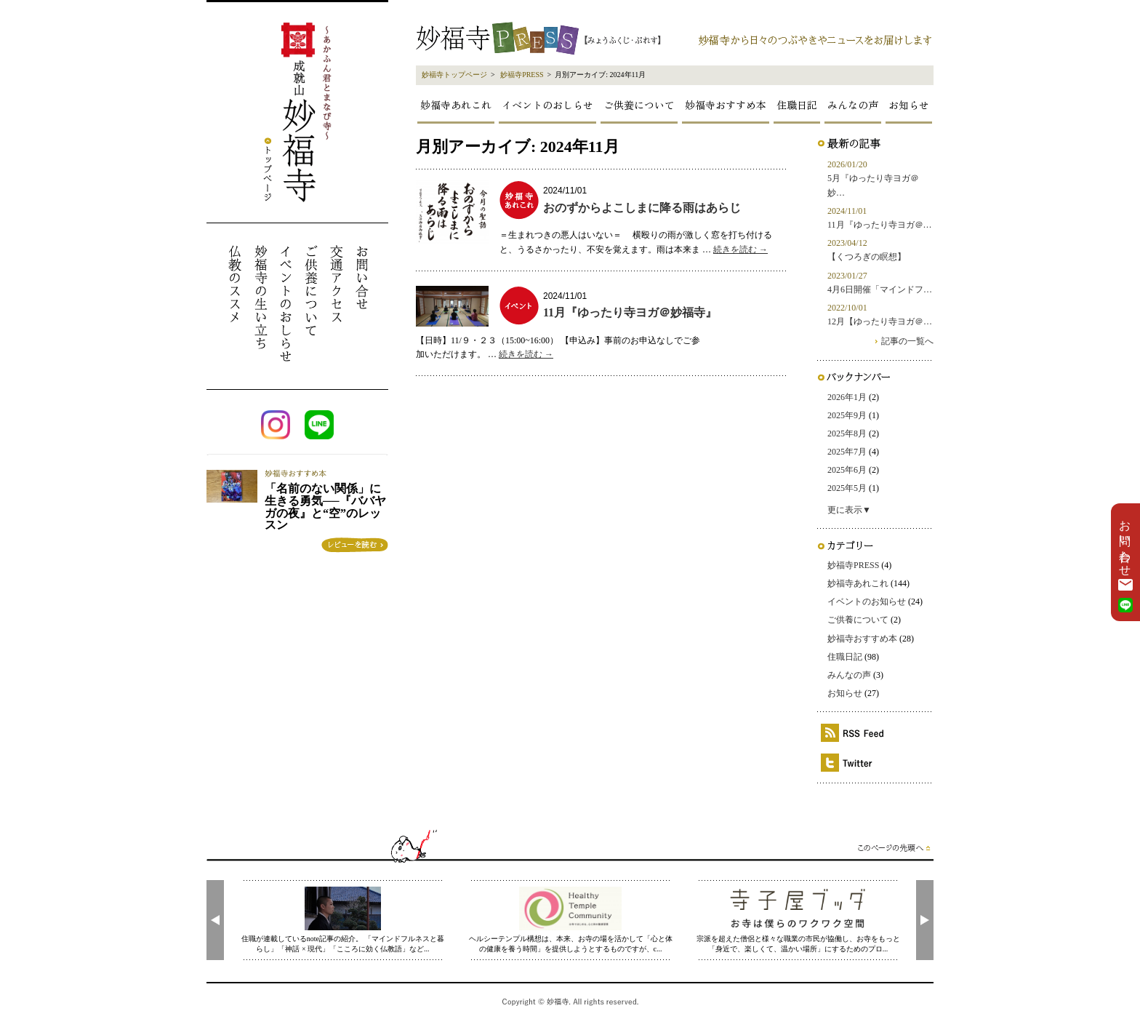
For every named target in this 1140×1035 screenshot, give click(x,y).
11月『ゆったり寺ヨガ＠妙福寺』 (630, 312)
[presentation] (215, 920)
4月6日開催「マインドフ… (879, 289)
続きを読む (740, 249)
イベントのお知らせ (866, 601)
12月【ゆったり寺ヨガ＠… (879, 321)
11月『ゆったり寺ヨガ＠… (879, 225)
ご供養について (639, 104)
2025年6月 (847, 470)
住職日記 (796, 104)
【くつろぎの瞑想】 (866, 257)
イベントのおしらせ (547, 104)
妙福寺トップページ (454, 75)
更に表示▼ (849, 510)
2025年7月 (847, 452)
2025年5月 (847, 488)
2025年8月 (847, 433)
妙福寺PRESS (521, 75)
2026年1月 (847, 397)
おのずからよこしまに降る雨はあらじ (642, 207)
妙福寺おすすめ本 (725, 104)
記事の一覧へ (907, 341)
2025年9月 (847, 415)
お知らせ (908, 104)
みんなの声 (852, 104)
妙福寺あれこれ (455, 104)
